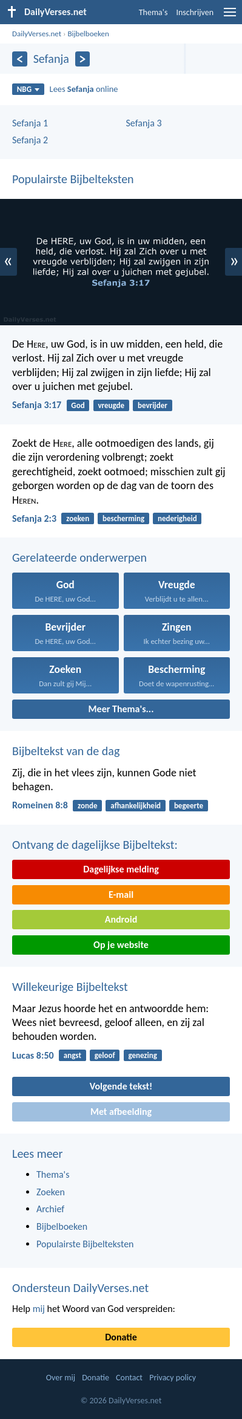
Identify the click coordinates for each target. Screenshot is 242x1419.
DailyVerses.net (36, 33)
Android (121, 919)
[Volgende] (82, 59)
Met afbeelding (121, 1111)
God (77, 405)
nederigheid (177, 518)
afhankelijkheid (135, 805)
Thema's (153, 12)
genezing (142, 1055)
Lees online (84, 88)
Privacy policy (172, 1377)
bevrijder (152, 405)
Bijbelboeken (88, 33)
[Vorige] (19, 59)
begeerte (188, 805)
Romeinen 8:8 (40, 805)
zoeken (77, 518)
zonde (87, 805)
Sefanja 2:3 (34, 518)
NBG (28, 89)
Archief (50, 1209)
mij (39, 1308)
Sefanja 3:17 (36, 405)
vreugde (111, 405)
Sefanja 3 (144, 123)
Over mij (60, 1377)
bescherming (123, 518)
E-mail (121, 894)
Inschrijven (194, 12)
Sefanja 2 (30, 140)
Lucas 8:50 (33, 1055)
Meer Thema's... (121, 709)
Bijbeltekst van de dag (65, 751)
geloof (105, 1055)
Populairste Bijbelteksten (73, 179)
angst (72, 1055)
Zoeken (50, 1192)
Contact (129, 1377)
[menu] (230, 16)
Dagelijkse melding (121, 869)
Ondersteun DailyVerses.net (80, 1288)
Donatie (120, 1337)
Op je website (121, 944)
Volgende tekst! (121, 1086)
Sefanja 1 (30, 123)
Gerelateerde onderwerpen (79, 557)
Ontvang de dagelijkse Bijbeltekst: (95, 844)
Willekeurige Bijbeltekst (70, 986)
